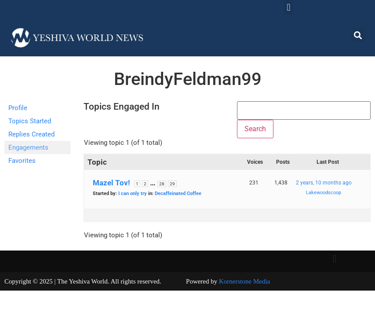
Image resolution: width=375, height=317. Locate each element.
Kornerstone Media (244, 281)
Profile (17, 108)
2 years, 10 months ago (324, 183)
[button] (288, 7)
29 (172, 183)
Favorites (22, 161)
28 (161, 183)
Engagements (28, 147)
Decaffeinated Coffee (178, 193)
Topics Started (29, 121)
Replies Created (31, 134)
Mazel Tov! (111, 182)
